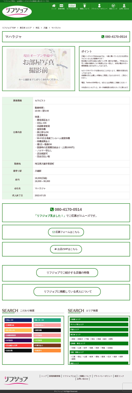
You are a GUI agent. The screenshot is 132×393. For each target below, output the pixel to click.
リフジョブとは (72, 7)
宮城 (73, 348)
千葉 (87, 339)
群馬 (110, 339)
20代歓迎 (38, 335)
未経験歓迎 (38, 356)
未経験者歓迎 (10, 335)
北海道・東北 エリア (77, 343)
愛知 (97, 357)
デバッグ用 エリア (77, 324)
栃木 (104, 339)
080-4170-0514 (116, 36)
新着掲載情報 (54, 376)
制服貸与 (38, 350)
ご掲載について (84, 376)
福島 (91, 348)
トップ (53, 7)
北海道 (110, 348)
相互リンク (113, 7)
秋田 (97, 348)
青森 (103, 348)
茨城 (98, 339)
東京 (73, 339)
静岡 (73, 359)
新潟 (103, 357)
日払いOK (9, 320)
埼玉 (93, 339)
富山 (79, 357)
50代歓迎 (9, 356)
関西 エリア (74, 363)
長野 (121, 357)
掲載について (84, 7)
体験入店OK (10, 361)
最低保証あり (39, 325)
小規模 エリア (75, 319)
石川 (109, 357)
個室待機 (38, 330)
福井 (115, 357)
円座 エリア (74, 330)
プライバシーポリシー (99, 7)
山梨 (85, 357)
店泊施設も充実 (11, 345)
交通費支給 (9, 325)
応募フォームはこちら (66, 232)
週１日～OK (39, 320)
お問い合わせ (124, 7)
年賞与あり (38, 345)
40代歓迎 (38, 340)
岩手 (85, 348)
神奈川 (80, 339)
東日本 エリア (75, 335)
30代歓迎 (9, 340)
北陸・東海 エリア (77, 352)
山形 (79, 348)
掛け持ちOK (10, 330)
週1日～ (37, 361)
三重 (73, 357)
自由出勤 (9, 350)
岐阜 (91, 357)
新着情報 (61, 7)
